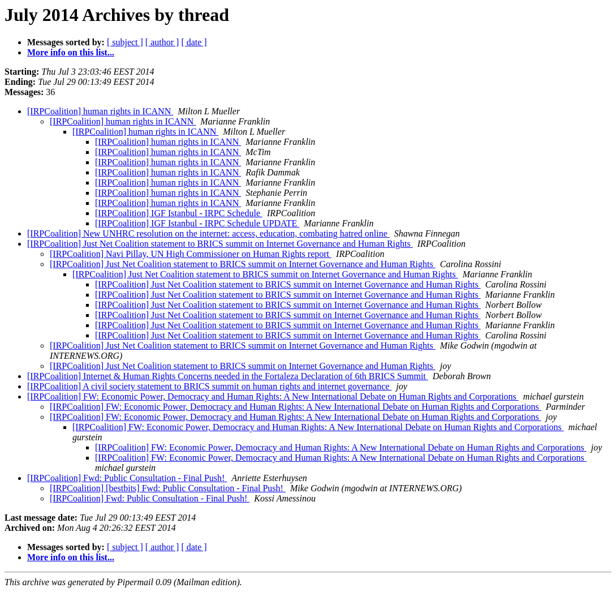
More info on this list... (70, 52)
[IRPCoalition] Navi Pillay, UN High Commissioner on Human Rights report (190, 254)
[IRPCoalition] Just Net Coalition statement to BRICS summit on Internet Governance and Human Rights (220, 243)
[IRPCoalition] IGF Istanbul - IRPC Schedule (178, 213)
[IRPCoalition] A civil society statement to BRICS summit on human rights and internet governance (209, 386)
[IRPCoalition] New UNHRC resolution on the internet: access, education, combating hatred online (208, 233)
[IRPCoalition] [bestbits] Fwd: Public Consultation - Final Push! (168, 488)
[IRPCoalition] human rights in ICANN (100, 111)
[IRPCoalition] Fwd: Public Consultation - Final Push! (127, 478)
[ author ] (162, 42)
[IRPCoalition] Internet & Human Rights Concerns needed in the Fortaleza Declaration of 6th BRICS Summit (227, 376)
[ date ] (193, 42)
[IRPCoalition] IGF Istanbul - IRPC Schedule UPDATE (197, 223)
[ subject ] (125, 42)
